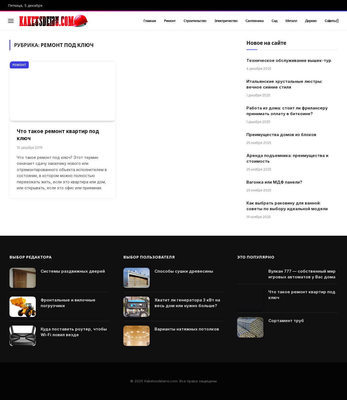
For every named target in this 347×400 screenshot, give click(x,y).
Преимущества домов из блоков (281, 134)
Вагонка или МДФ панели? (274, 182)
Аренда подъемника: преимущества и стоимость (287, 158)
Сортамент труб (286, 320)
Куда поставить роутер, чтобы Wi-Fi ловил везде (74, 331)
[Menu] (11, 21)
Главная (149, 20)
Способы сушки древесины (184, 271)
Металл (291, 20)
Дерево (311, 20)
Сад (274, 20)
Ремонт (169, 20)
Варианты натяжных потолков (187, 329)
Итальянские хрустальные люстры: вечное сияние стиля (284, 84)
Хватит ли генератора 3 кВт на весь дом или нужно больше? (187, 302)
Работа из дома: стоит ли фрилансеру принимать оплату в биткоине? (287, 110)
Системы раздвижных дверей (73, 271)
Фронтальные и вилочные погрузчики (68, 302)
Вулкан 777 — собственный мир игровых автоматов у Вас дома (302, 274)
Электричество (225, 20)
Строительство (195, 20)
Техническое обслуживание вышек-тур (288, 60)
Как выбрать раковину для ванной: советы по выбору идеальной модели (287, 205)
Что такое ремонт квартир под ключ (58, 135)
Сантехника (255, 20)
